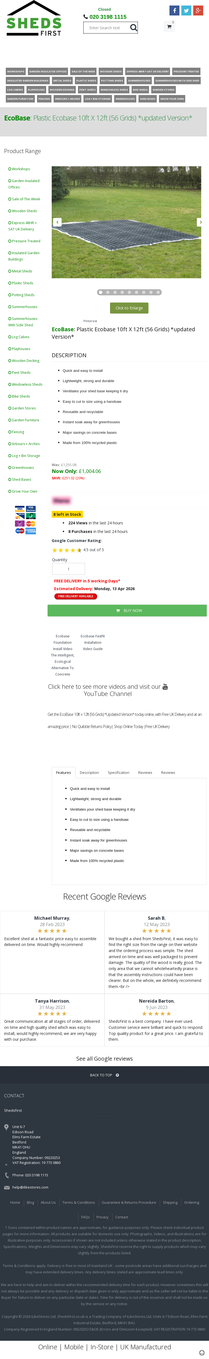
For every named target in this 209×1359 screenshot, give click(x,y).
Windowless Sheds (25, 384)
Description (89, 772)
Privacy (102, 1217)
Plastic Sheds (20, 283)
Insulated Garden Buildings (24, 256)
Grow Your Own (22, 491)
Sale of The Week (24, 199)
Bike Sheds (19, 396)
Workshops (19, 169)
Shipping (170, 1202)
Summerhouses (22, 306)
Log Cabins (18, 337)
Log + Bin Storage (24, 455)
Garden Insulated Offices (24, 184)
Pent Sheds (19, 372)
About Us (48, 1202)
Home (15, 1202)
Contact (121, 1217)
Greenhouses (21, 467)
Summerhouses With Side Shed (22, 321)
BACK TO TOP (104, 1075)
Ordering (191, 1202)
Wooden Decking (23, 360)
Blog (30, 1202)
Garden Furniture (23, 420)
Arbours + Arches (24, 443)
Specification (118, 772)
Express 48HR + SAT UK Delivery (22, 226)
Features (63, 772)
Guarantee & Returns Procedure (129, 1202)
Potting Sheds (21, 295)
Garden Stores (22, 408)
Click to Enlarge (129, 308)
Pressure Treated (24, 241)
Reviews (145, 772)
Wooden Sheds (22, 211)
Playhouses (19, 348)
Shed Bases (19, 479)
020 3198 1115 (108, 17)
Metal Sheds (20, 271)
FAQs (85, 1217)
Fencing (16, 432)
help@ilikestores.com (30, 1187)
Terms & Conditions (78, 1202)
